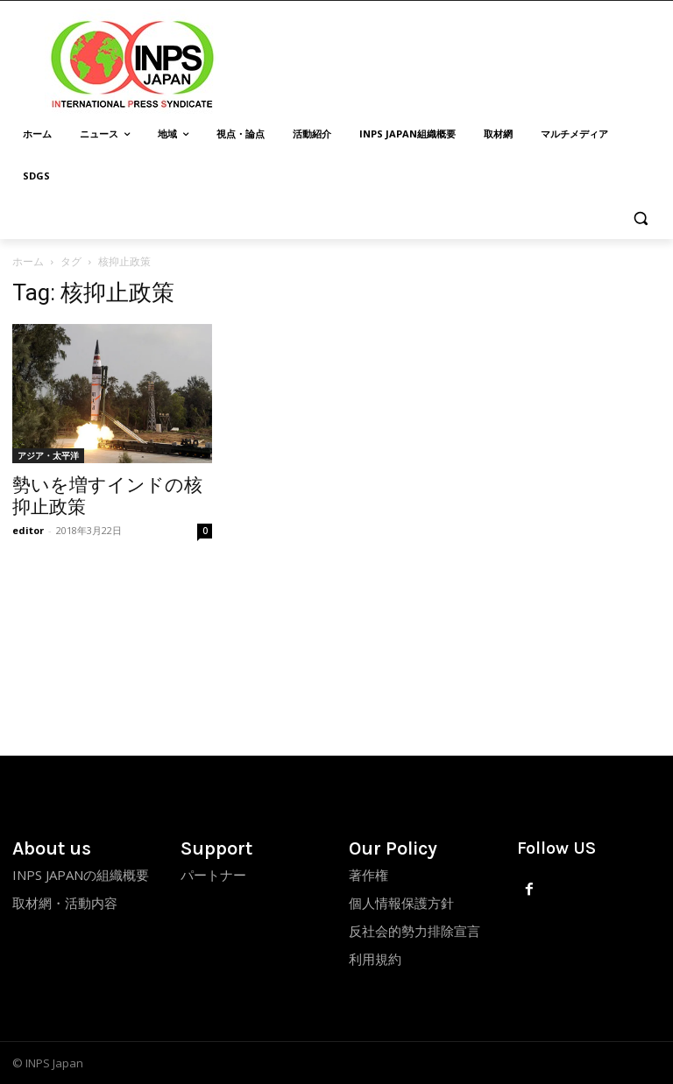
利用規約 (375, 959)
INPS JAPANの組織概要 (80, 874)
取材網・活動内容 (64, 903)
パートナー (213, 874)
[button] (640, 218)
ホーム (28, 261)
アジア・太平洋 (48, 455)
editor (28, 530)
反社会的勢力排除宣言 (414, 931)
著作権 (368, 874)
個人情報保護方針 (401, 903)
